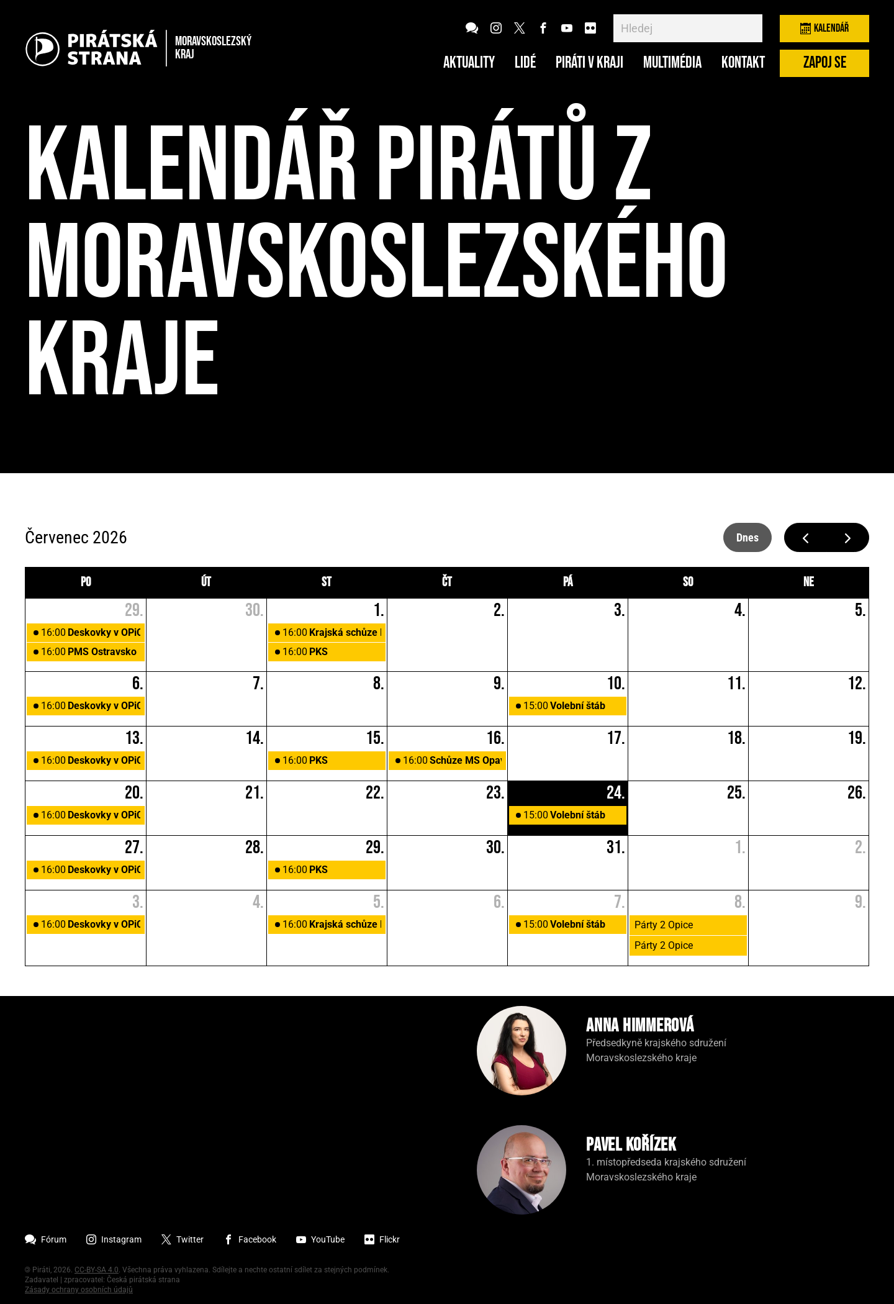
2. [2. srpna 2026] (860, 847)
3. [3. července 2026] (619, 610)
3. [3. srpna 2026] (137, 902)
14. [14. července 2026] (254, 738)
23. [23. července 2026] (495, 793)
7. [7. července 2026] (258, 683)
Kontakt (743, 63)
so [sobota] (688, 582)
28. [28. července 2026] (254, 847)
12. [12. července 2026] (856, 683)
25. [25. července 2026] (736, 793)
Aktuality (469, 63)
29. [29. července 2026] (375, 847)
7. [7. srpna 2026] (619, 902)
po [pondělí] (86, 582)
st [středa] (327, 582)
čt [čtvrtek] (447, 582)
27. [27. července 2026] (134, 847)
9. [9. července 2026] (499, 683)
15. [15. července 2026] (375, 738)
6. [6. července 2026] (137, 683)
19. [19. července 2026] (856, 738)
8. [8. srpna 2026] (740, 902)
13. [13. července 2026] (134, 738)
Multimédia (672, 63)
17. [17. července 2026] (616, 738)
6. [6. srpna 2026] (499, 902)
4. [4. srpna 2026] (258, 902)
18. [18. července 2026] (736, 738)
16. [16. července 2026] (495, 738)
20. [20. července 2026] (134, 793)
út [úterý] (206, 582)
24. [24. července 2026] (616, 793)
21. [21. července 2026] (254, 793)
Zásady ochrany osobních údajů (79, 1289)
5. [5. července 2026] (860, 610)
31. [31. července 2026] (616, 847)
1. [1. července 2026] (378, 610)
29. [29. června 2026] (134, 610)
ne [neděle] (808, 582)
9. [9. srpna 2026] (860, 902)
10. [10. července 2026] (616, 683)
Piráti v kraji (589, 63)
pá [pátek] (567, 582)
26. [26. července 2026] (856, 793)
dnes (747, 537)
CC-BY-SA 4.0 (96, 1270)
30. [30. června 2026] (254, 610)
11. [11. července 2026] (736, 683)
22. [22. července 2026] (375, 793)
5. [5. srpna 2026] (378, 902)
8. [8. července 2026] (378, 683)
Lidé (525, 63)
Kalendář (824, 28)
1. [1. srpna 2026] (740, 847)
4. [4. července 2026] (740, 610)
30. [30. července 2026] (495, 847)
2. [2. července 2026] (499, 610)
